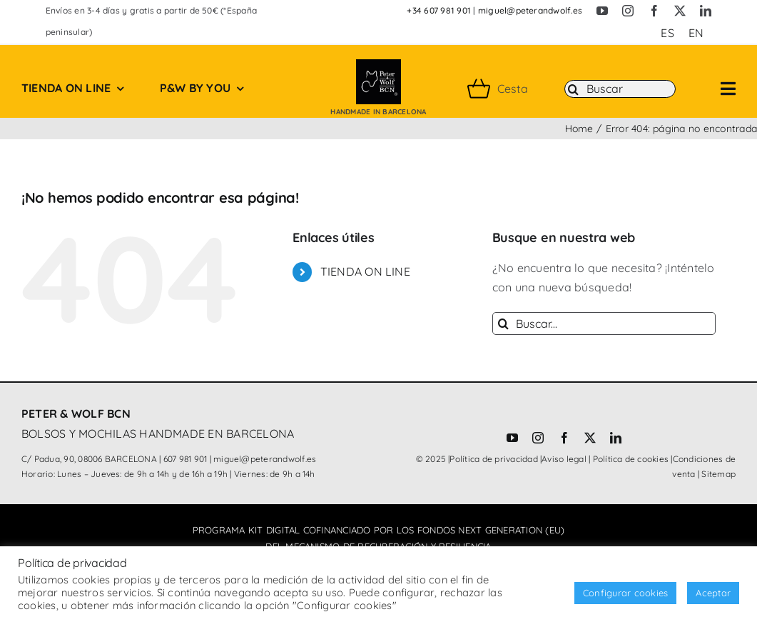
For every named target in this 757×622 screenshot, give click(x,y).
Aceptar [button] (713, 592)
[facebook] (654, 10)
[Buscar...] (604, 323)
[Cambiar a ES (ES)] (667, 32)
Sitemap (718, 473)
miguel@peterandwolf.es (530, 10)
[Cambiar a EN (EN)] (696, 32)
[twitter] (680, 10)
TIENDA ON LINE (365, 271)
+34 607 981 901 (439, 10)
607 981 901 (185, 458)
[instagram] (628, 10)
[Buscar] (620, 89)
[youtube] (602, 10)
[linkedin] (705, 10)
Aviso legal (564, 458)
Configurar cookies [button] (625, 592)
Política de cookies (631, 458)
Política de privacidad (493, 458)
